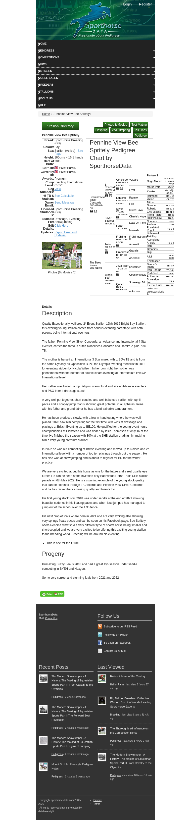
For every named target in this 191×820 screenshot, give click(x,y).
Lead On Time (137, 222)
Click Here (61, 225)
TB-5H (170, 221)
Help (42, 105)
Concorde (122, 182)
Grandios (152, 249)
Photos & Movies (116, 124)
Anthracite (153, 276)
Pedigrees (46, 50)
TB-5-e (170, 243)
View (57, 189)
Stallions (46, 91)
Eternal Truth (154, 285)
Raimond (152, 195)
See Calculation (64, 196)
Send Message (64, 202)
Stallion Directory (60, 126)
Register (145, 4)
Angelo (151, 242)
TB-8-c (170, 273)
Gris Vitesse (154, 211)
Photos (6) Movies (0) (62, 272)
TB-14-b (170, 276)
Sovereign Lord (153, 281)
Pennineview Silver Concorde (97, 202)
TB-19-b (170, 285)
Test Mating (139, 124)
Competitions (48, 57)
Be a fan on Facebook (117, 642)
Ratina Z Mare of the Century (127, 676)
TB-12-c (170, 208)
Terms (97, 804)
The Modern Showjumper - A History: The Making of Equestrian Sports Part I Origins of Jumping (72, 742)
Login (127, 4)
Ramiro (133, 197)
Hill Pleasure (154, 217)
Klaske (151, 191)
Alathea (151, 224)
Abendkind (153, 239)
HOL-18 (170, 196)
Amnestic (134, 244)
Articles (45, 70)
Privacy (98, 800)
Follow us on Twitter (116, 634)
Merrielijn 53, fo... (169, 191)
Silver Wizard (122, 211)
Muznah (134, 230)
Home (42, 43)
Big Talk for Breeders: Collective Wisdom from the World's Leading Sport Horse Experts (130, 702)
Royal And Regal (153, 229)
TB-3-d (170, 229)
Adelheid (134, 257)
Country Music (137, 274)
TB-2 (171, 281)
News (42, 64)
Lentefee (122, 200)
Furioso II (152, 175)
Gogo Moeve (154, 181)
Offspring (101, 130)
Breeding (115, 714)
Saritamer (135, 266)
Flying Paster (154, 214)
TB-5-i (171, 218)
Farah (121, 227)
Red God (152, 273)
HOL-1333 (171, 256)
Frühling (122, 239)
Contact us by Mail (115, 650)
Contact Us (51, 618)
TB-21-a (170, 212)
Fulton (110, 247)
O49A (171, 187)
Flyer (132, 189)
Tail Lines (140, 130)
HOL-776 (169, 199)
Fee (131, 203)
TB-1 (171, 224)
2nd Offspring (121, 130)
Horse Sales (48, 77)
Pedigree (141, 135)
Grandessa (122, 255)
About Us (45, 98)
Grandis (133, 250)
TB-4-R (170, 265)
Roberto (151, 208)
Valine (150, 199)
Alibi (149, 256)
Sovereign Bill (137, 282)
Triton (150, 202)
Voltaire (133, 179)
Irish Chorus (154, 269)
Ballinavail (153, 233)
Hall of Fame (117, 684)
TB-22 (171, 215)
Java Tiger (122, 268)
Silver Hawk (136, 209)
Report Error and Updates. (65, 234)
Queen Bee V (121, 287)
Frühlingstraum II (138, 238)
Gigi (149, 252)
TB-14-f (170, 270)
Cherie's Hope (137, 216)
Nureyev (152, 221)
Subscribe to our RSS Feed (120, 626)
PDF (52, 594)
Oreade (151, 205)
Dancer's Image (152, 265)
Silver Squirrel (110, 220)
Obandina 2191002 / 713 (169, 181)
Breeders (45, 84)
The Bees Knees (96, 265)
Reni (149, 245)
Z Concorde (110, 188)
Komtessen (153, 260)
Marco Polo (153, 186)
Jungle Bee (109, 279)
